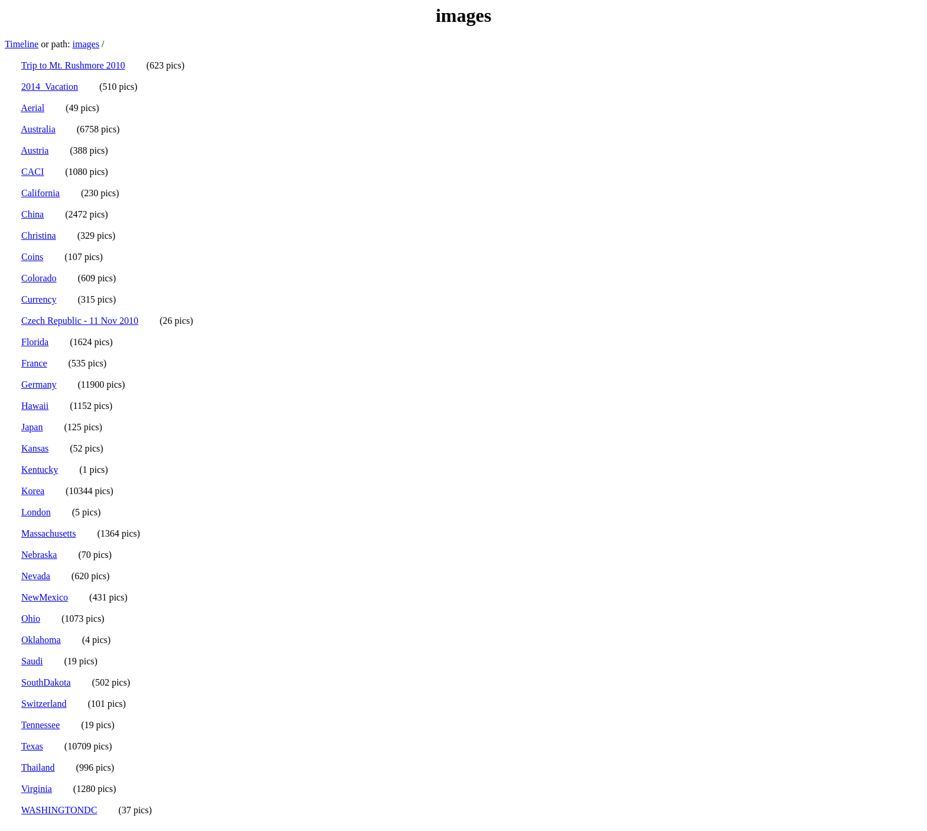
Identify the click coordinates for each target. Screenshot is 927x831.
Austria (34, 150)
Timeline (21, 44)
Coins (32, 257)
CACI (32, 172)
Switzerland (43, 704)
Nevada (35, 576)
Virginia (36, 789)
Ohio (30, 618)
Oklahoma (41, 640)
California (40, 193)
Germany (39, 384)
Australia (38, 129)
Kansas (34, 448)
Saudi (32, 661)
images (86, 44)
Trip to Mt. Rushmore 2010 (73, 65)
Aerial (32, 108)
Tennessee (40, 725)
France (34, 363)
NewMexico (44, 597)
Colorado (39, 278)
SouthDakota (46, 682)
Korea (32, 491)
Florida (34, 342)
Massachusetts (48, 533)
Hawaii (34, 406)
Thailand (38, 767)
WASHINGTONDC (59, 810)
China (32, 214)
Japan (32, 427)
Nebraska (39, 555)
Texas (32, 746)
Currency (39, 299)
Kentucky (39, 470)
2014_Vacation (49, 87)
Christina (38, 236)
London (36, 512)
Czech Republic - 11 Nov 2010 (79, 321)
